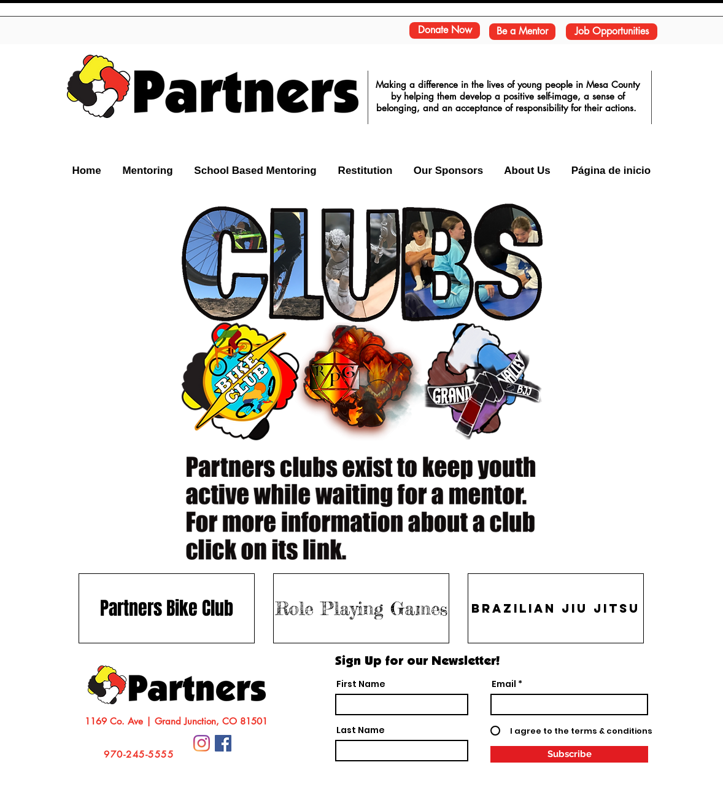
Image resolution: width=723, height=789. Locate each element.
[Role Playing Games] (361, 608)
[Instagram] (201, 743)
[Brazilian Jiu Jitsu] (556, 608)
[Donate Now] (444, 30)
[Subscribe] (569, 754)
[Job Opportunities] (611, 31)
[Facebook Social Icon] (223, 743)
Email (504, 684)
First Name (360, 684)
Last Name (360, 730)
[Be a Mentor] (522, 31)
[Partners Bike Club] (167, 608)
